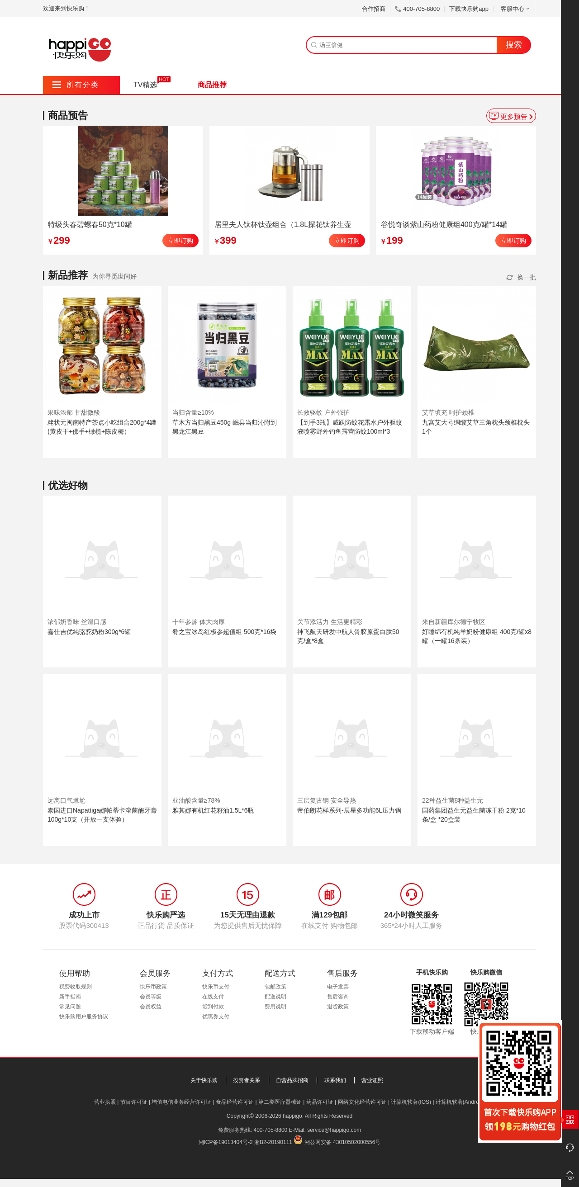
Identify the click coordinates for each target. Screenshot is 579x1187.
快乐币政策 (153, 987)
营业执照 (105, 1102)
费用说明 (275, 1006)
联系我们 (335, 1080)
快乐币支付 (215, 987)
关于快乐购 (204, 1080)
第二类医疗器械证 (280, 1102)
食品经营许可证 (235, 1102)
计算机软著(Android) (460, 1102)
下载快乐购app (469, 8)
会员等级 (150, 996)
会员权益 (150, 1006)
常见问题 (70, 1006)
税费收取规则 (75, 987)
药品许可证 (319, 1102)
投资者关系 (246, 1080)
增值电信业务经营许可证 (181, 1102)
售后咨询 (338, 996)
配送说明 (275, 996)
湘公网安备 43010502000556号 (342, 1142)
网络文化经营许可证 (362, 1102)
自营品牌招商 (292, 1080)
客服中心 (516, 8)
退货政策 (338, 1006)
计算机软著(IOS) (411, 1102)
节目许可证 (133, 1102)
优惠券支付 (215, 1016)
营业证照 (372, 1080)
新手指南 (70, 996)
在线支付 (213, 996)
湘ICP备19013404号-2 (226, 1142)
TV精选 (145, 85)
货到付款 (213, 1006)
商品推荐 (212, 85)
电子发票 (338, 987)
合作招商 (373, 8)
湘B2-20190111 (273, 1142)
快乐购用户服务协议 (83, 1016)
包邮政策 (275, 987)
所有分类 (75, 85)
